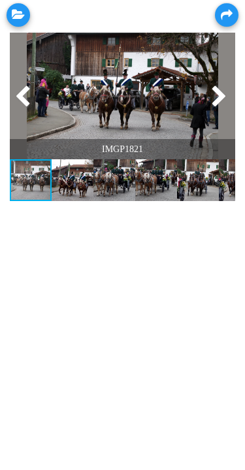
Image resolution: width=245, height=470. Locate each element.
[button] (21, 96)
